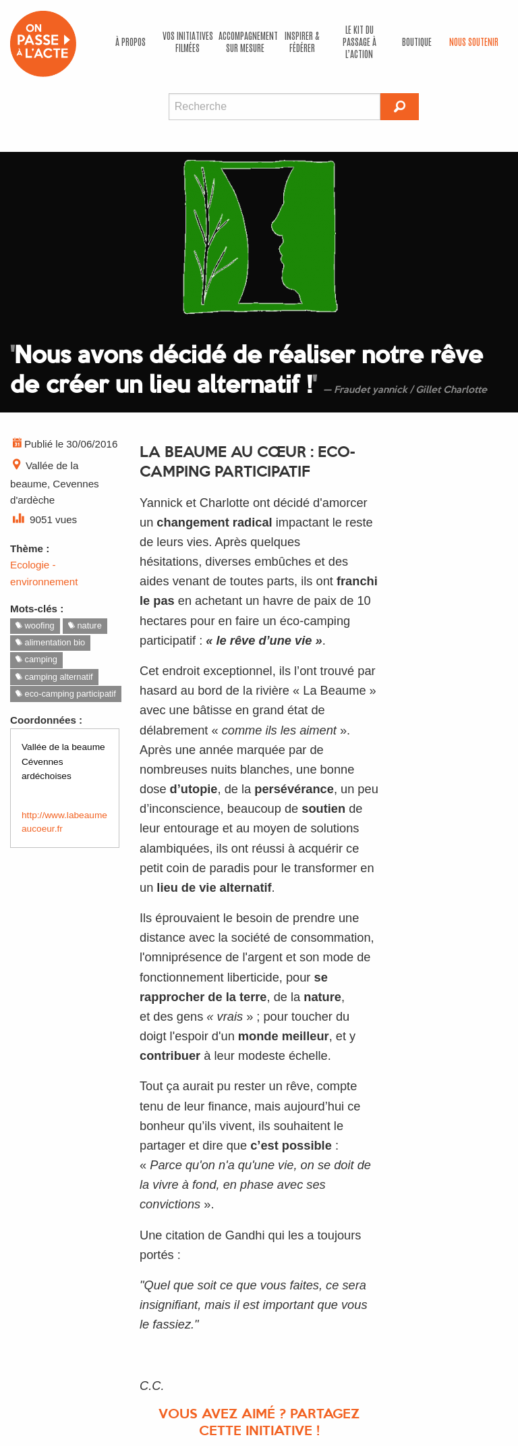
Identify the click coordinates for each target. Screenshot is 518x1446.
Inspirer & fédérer (302, 41)
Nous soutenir (473, 41)
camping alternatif (54, 677)
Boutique (417, 41)
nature (85, 625)
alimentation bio (50, 642)
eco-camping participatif (66, 694)
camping (36, 659)
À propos (130, 41)
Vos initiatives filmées (188, 41)
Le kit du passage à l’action (359, 41)
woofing (35, 625)
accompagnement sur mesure (246, 41)
